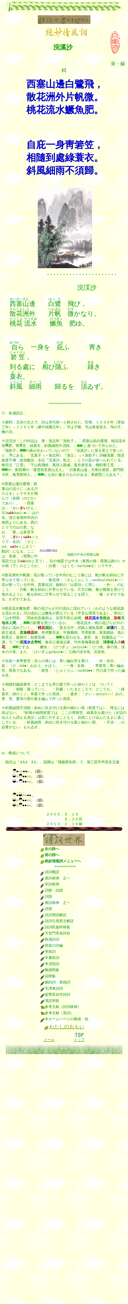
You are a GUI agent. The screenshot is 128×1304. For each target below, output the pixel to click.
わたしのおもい (66, 1026)
